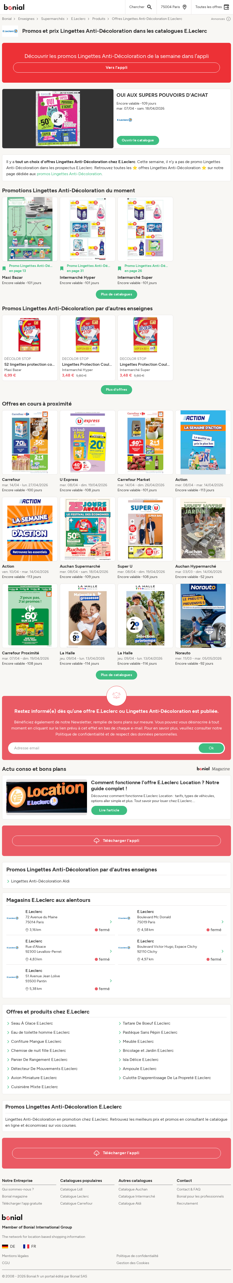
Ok (211, 748)
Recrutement (187, 1203)
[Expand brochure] (57, 118)
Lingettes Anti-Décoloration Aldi (38, 881)
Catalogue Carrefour (76, 1203)
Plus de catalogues (116, 294)
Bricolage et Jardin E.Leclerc (146, 1050)
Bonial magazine (14, 1196)
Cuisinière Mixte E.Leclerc (32, 1086)
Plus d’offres (116, 389)
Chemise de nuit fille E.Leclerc (36, 1050)
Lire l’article (109, 810)
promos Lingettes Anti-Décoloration (69, 173)
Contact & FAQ (188, 1189)
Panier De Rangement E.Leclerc (37, 1059)
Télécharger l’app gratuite (22, 1203)
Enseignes (26, 19)
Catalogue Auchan (133, 1189)
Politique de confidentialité (137, 1256)
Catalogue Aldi (130, 1203)
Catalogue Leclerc (74, 1196)
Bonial (7, 19)
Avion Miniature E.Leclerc (31, 1077)
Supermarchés (53, 19)
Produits (98, 19)
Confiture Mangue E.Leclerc (34, 1041)
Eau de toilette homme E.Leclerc (38, 1032)
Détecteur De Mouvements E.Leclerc (42, 1068)
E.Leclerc (78, 19)
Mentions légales (15, 1256)
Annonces (221, 18)
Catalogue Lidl (71, 1189)
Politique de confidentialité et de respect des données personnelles (116, 734)
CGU (6, 1263)
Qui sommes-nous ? (18, 1189)
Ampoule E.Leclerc (137, 1068)
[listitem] (30, 241)
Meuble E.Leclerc (136, 1041)
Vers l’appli (117, 67)
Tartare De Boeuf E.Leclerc (144, 1023)
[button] (116, 118)
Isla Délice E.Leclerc (138, 1059)
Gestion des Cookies (132, 1263)
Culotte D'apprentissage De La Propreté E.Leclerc (164, 1077)
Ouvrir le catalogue (138, 140)
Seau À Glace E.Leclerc (29, 1023)
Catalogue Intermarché (137, 1196)
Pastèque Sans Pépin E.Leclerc (148, 1032)
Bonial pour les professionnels (200, 1196)
